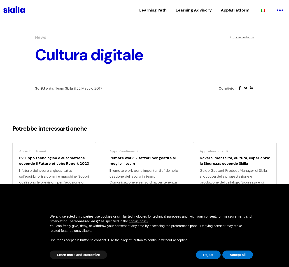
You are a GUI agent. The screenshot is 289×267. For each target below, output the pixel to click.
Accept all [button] (238, 255)
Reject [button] (208, 255)
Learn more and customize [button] (78, 255)
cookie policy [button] (138, 221)
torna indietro (241, 37)
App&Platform (235, 10)
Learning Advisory (194, 10)
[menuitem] (263, 10)
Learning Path (153, 10)
